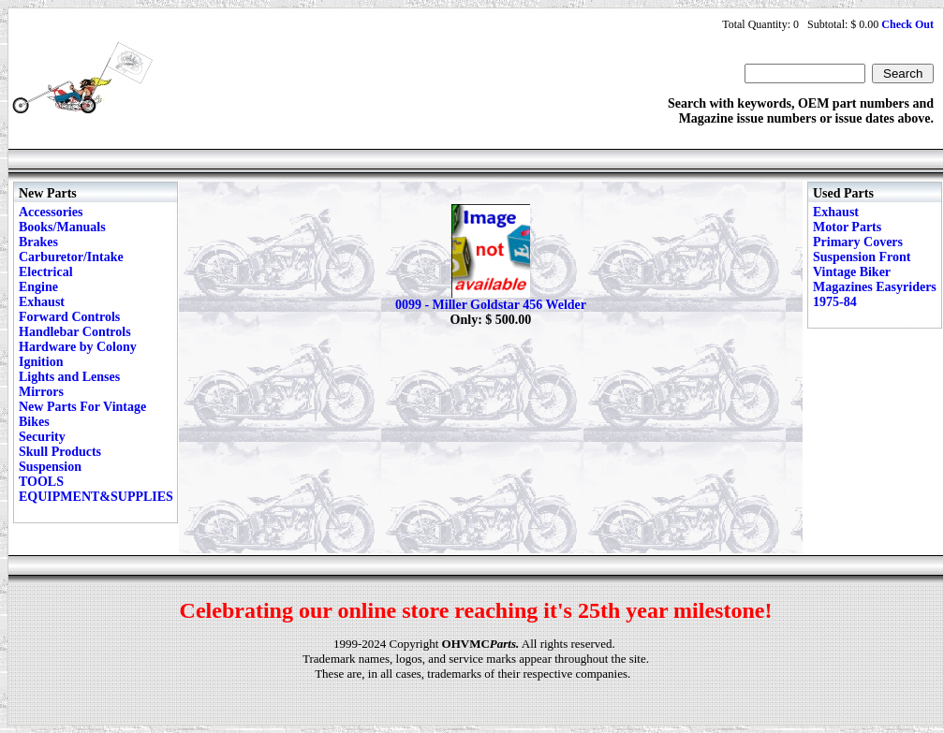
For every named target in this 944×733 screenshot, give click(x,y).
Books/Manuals (62, 227)
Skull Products (60, 452)
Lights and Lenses (69, 377)
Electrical (46, 272)
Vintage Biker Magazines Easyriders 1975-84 (875, 287)
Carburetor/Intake (71, 257)
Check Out (907, 24)
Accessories (50, 212)
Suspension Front (861, 257)
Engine (38, 287)
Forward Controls (69, 317)
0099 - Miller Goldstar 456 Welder (490, 305)
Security (42, 437)
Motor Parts (847, 227)
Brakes (38, 242)
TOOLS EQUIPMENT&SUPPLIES (96, 489)
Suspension (50, 467)
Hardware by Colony (78, 347)
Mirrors (41, 392)
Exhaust (42, 302)
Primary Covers (858, 242)
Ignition (41, 362)
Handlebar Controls (75, 332)
